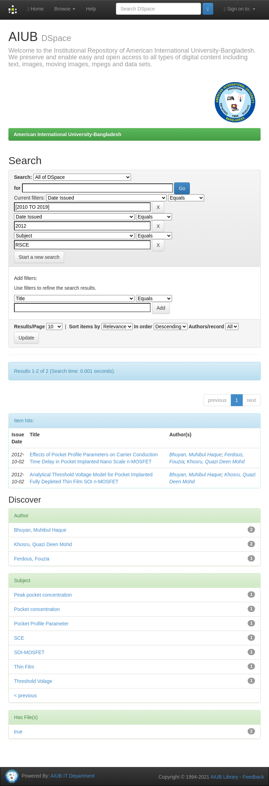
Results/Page (29, 326)
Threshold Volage (33, 681)
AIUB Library (224, 777)
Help (91, 9)
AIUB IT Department (72, 775)
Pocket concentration (37, 609)
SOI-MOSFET (29, 652)
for (17, 188)
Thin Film (24, 667)
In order (143, 326)
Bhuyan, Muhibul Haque (195, 454)
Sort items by (84, 326)
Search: (23, 177)
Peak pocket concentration (43, 595)
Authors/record (206, 326)
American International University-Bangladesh (67, 134)
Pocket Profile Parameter (41, 623)
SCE (19, 638)
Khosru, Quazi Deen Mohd (215, 461)
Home (35, 9)
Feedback (253, 777)
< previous (25, 695)
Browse (65, 9)
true (18, 731)
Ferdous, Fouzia (31, 559)
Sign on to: (239, 9)
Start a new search (39, 257)
